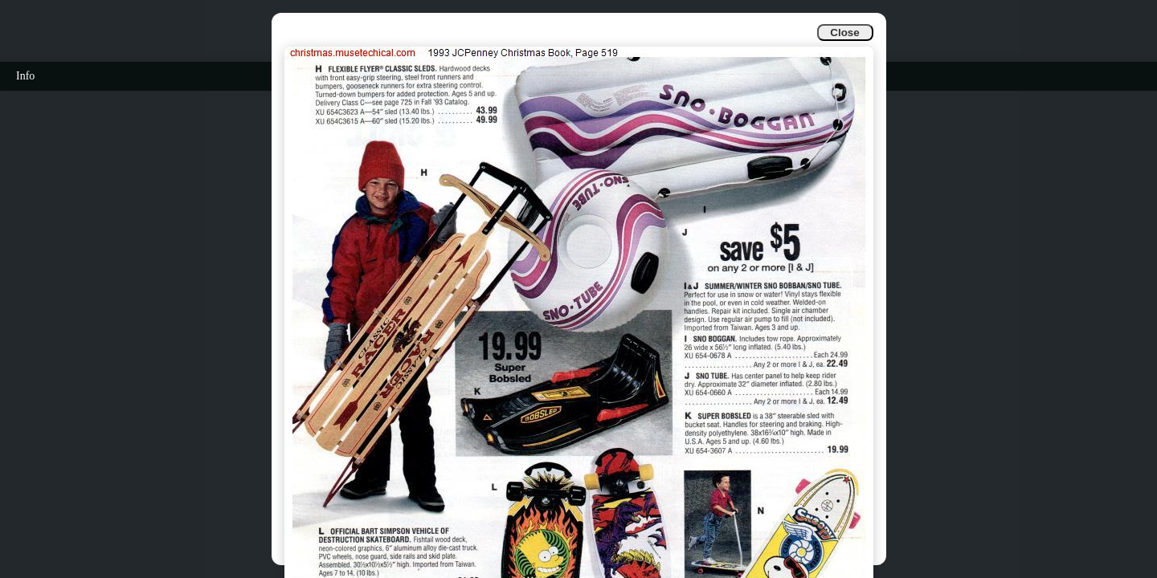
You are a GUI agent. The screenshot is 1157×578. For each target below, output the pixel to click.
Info (25, 76)
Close (844, 32)
